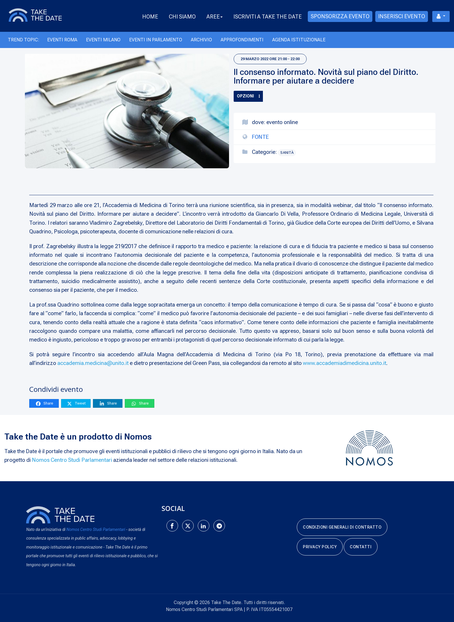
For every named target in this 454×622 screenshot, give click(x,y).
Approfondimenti (242, 40)
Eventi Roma (62, 40)
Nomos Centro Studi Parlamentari (72, 460)
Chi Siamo (182, 16)
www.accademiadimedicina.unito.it (344, 363)
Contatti (360, 547)
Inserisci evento (401, 16)
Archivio (201, 40)
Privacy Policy (320, 547)
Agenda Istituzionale (298, 40)
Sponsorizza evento (340, 16)
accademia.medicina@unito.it (93, 363)
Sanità (287, 152)
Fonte (260, 137)
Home (150, 16)
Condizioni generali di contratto (342, 527)
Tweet (76, 403)
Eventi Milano (103, 40)
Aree (214, 16)
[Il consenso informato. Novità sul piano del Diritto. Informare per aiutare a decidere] (127, 111)
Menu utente (438, 16)
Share (44, 403)
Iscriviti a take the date (267, 16)
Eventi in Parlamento (155, 40)
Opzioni (248, 96)
